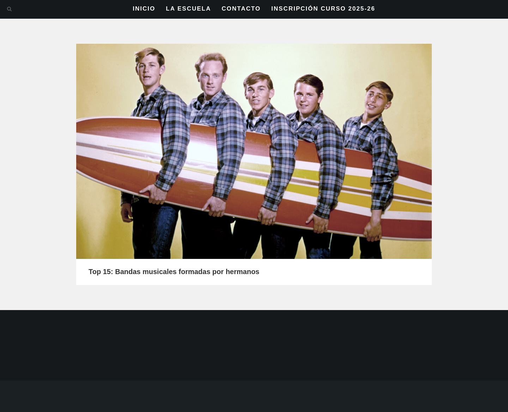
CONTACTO (241, 8)
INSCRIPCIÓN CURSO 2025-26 (323, 8)
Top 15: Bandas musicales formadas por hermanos (174, 271)
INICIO (144, 8)
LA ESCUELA (188, 8)
